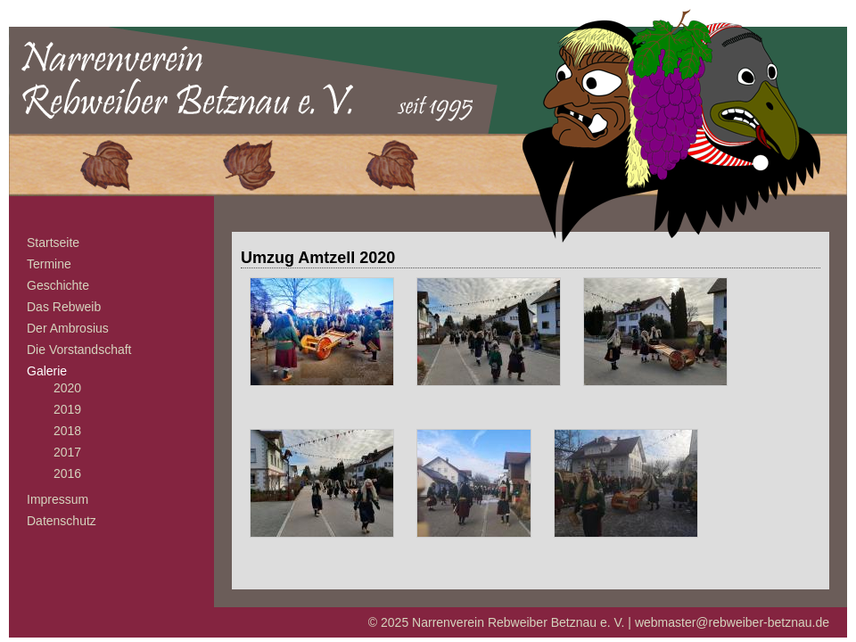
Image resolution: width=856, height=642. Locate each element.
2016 (67, 473)
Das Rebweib (64, 307)
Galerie (47, 371)
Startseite (53, 242)
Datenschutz (61, 521)
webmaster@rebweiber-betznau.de (732, 622)
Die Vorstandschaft (79, 349)
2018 (67, 431)
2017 (67, 452)
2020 (67, 388)
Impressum (57, 499)
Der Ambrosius (68, 328)
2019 (67, 409)
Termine (49, 264)
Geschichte (58, 285)
